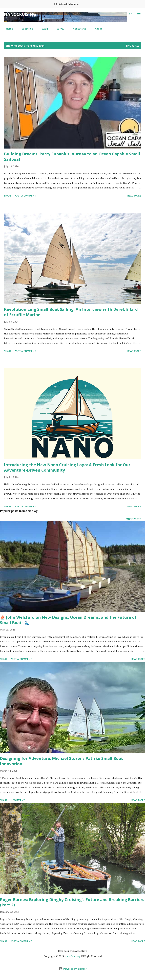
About (96, 28)
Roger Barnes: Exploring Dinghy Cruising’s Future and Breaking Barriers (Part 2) (72, 902)
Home (7, 28)
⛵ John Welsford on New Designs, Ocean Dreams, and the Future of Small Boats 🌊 (68, 619)
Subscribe (25, 28)
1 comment (17, 800)
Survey (58, 28)
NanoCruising (20, 14)
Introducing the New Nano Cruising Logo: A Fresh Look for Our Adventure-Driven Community (67, 467)
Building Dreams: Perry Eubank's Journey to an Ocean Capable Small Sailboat (72, 156)
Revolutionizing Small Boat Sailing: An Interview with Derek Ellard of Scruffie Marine (71, 311)
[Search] (131, 14)
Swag (43, 28)
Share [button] (7, 195)
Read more (134, 195)
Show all (132, 45)
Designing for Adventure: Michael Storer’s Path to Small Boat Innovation (61, 761)
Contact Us (77, 28)
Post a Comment (25, 195)
